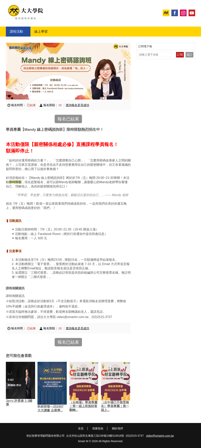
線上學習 (41, 31)
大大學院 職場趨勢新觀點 (25, 12)
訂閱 (180, 54)
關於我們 (117, 428)
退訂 (189, 54)
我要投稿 (97, 428)
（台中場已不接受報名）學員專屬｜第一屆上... (115, 406)
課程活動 (16, 31)
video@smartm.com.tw (160, 435)
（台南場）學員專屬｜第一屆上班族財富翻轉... (83, 406)
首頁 (81, 428)
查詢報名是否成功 (77, 105)
